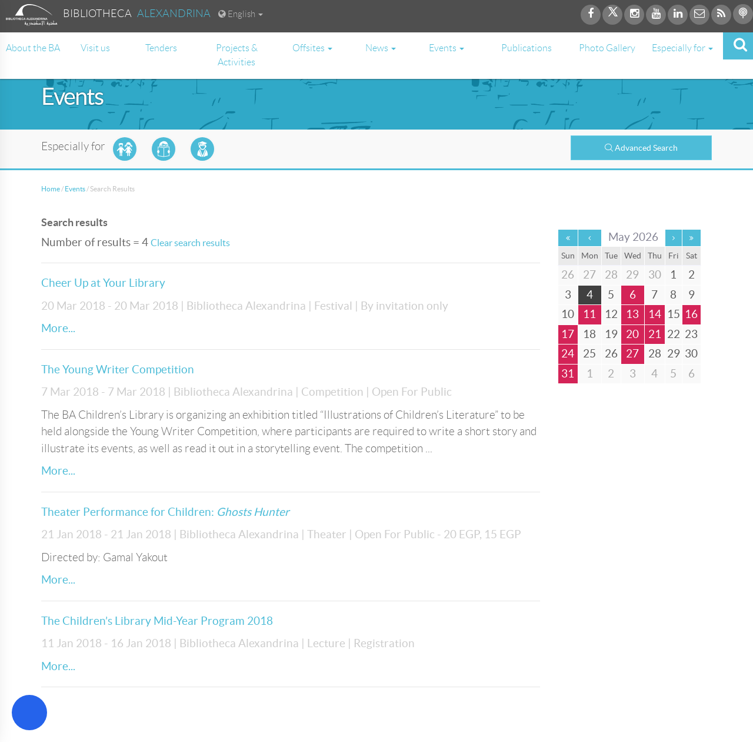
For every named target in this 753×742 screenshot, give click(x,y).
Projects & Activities (237, 55)
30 (691, 353)
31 (567, 373)
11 (589, 314)
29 (673, 353)
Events (75, 189)
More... (58, 328)
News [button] (380, 48)
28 (654, 353)
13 (632, 314)
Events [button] (446, 48)
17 (567, 334)
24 (567, 353)
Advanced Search (641, 148)
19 (611, 334)
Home (50, 189)
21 (654, 334)
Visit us (95, 48)
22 (673, 334)
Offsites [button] (312, 48)
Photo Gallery (607, 48)
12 (611, 314)
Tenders (161, 48)
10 (567, 314)
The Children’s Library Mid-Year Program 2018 (157, 621)
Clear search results (190, 242)
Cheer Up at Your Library (103, 283)
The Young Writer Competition (117, 369)
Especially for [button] (682, 48)
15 (673, 314)
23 (691, 334)
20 (632, 334)
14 (654, 314)
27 (632, 353)
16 (691, 314)
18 (589, 334)
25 (589, 353)
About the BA (33, 48)
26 (611, 353)
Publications (526, 48)
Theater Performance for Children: (165, 512)
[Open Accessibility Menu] (29, 712)
